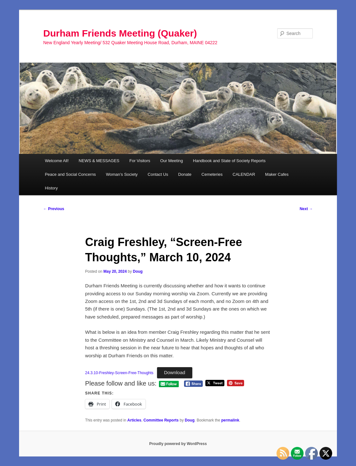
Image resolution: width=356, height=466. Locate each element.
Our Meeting (171, 160)
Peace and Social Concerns (70, 174)
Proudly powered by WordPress (178, 444)
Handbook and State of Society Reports (229, 160)
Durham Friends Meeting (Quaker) (120, 33)
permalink (230, 420)
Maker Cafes (277, 174)
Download (174, 372)
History (51, 188)
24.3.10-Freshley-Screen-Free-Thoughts (119, 373)
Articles (134, 420)
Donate (184, 174)
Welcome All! (57, 160)
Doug (138, 271)
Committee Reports (161, 420)
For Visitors (139, 160)
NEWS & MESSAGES (99, 160)
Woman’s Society (122, 174)
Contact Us (158, 174)
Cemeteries (212, 174)
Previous (53, 209)
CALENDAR (244, 174)
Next (306, 209)
